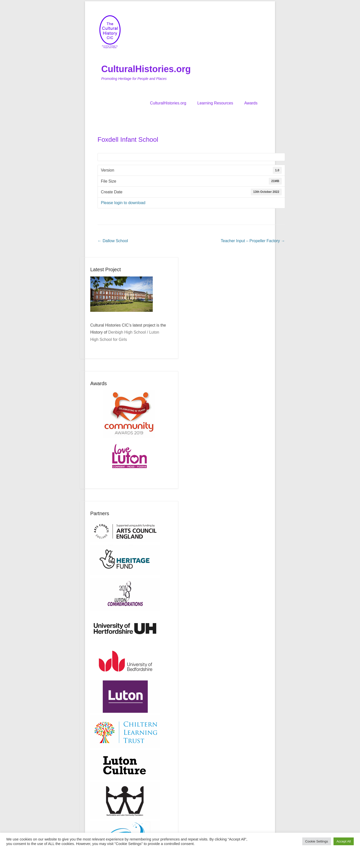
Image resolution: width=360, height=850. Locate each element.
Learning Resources (215, 103)
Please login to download (123, 203)
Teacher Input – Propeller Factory (253, 241)
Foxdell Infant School (128, 139)
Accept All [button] (343, 841)
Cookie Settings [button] (316, 841)
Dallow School (113, 241)
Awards (251, 103)
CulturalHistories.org (146, 69)
